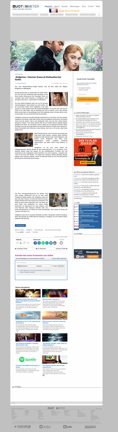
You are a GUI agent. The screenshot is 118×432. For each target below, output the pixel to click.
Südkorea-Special (57, 14)
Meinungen (75, 6)
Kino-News (80, 412)
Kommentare (20, 225)
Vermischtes (40, 413)
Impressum (93, 419)
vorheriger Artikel (21, 248)
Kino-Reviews (67, 414)
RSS (12, 412)
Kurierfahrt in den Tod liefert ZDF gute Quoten (88, 122)
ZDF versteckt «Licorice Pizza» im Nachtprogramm (85, 133)
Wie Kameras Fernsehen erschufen (25, 14)
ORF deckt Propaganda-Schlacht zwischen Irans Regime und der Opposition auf (86, 179)
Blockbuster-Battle (81, 416)
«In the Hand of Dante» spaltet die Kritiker (86, 182)
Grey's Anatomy (38, 230)
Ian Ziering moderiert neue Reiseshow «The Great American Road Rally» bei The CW (87, 119)
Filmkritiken (33, 422)
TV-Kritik (66, 413)
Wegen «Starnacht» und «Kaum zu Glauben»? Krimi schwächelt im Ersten (87, 116)
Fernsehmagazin (27, 422)
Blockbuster (61, 422)
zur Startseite (41, 248)
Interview (27, 414)
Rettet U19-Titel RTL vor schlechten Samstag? (88, 124)
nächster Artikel (61, 248)
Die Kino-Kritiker (81, 413)
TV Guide (57, 422)
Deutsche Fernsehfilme (89, 422)
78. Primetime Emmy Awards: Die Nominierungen (86, 197)
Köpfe (39, 417)
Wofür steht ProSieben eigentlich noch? (86, 175)
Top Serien (97, 422)
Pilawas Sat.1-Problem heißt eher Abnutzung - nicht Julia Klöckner (86, 186)
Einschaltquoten (50, 422)
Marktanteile (54, 413)
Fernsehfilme (67, 422)
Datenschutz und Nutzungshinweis (94, 417)
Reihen (26, 413)
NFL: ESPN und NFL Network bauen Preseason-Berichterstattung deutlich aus (88, 130)
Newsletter (14, 413)
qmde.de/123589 (63, 236)
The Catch (35, 232)
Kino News (16, 422)
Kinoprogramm (81, 422)
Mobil (13, 414)
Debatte (66, 412)
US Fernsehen (39, 422)
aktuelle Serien (74, 422)
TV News (45, 422)
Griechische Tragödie (87, 14)
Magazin (48, 6)
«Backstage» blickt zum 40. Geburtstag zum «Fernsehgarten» (87, 126)
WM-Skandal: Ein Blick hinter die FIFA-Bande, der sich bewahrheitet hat (86, 190)
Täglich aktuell (54, 414)
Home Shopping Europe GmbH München (84, 226)
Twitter (13, 418)
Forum (91, 6)
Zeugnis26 (44, 14)
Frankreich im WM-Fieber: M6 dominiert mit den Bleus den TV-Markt (85, 193)
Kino (84, 6)
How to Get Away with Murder (53, 230)
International (41, 416)
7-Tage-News (14, 416)
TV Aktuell (21, 422)
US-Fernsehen (41, 418)
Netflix (54, 149)
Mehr (98, 6)
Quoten (64, 6)
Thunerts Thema (71, 14)
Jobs (92, 413)
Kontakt (92, 414)
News (56, 6)
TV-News (40, 412)
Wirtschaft (40, 414)
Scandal (28, 232)
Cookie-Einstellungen (95, 418)
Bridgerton (29, 230)
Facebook (14, 417)
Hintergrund (27, 412)
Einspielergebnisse (81, 414)
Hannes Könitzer (21, 83)
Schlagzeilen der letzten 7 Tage (84, 136)
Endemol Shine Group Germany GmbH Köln (86, 207)
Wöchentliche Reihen (55, 412)
